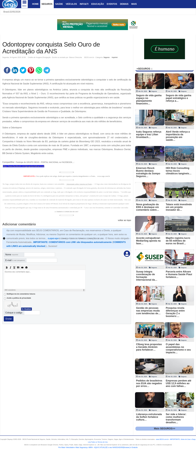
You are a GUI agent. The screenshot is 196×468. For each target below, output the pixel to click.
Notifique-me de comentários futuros (21, 294)
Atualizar (27, 309)
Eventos (112, 4)
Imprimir (115, 57)
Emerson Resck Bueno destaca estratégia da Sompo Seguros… (148, 172)
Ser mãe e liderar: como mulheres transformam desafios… (176, 418)
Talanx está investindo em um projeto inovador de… (179, 207)
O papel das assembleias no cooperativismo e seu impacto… (178, 348)
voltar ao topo (124, 220)
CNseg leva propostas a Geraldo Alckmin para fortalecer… (149, 347)
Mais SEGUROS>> (164, 428)
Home (35, 4)
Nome (11, 254)
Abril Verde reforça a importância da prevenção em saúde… (178, 135)
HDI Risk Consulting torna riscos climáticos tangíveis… (179, 171)
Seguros (47, 4)
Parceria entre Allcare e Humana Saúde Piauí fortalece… (179, 274)
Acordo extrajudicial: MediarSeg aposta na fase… (148, 241)
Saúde (59, 4)
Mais (134, 4)
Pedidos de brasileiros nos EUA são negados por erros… (149, 383)
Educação (97, 4)
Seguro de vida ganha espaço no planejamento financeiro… (149, 99)
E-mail (15, 260)
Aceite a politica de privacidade (19, 298)
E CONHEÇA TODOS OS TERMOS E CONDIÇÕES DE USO (76, 239)
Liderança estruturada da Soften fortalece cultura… (149, 417)
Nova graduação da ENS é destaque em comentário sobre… (147, 207)
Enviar (9, 319)
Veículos (71, 4)
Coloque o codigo (13, 313)
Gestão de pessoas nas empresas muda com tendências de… (148, 311)
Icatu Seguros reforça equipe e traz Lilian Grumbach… (148, 134)
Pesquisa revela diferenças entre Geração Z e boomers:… (175, 312)
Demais (124, 4)
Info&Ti (84, 4)
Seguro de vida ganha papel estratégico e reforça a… (178, 98)
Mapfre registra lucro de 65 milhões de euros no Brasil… (178, 241)
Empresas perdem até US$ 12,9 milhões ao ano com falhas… (178, 383)
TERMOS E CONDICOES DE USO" (67, 211)
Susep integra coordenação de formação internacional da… (146, 275)
